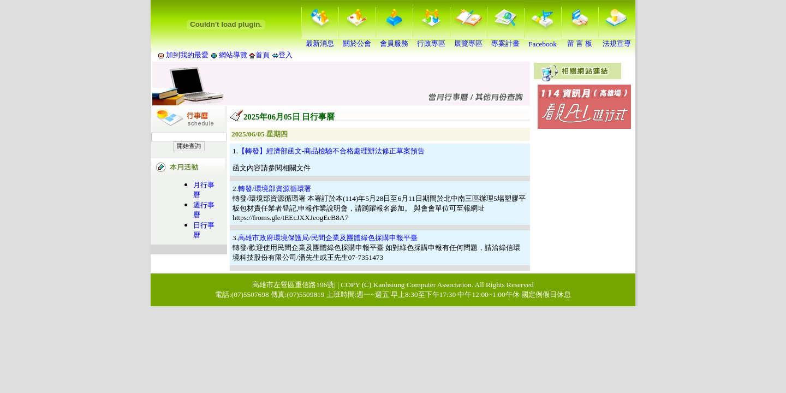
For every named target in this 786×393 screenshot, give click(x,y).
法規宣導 (616, 39)
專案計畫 (505, 39)
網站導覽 (233, 55)
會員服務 (394, 39)
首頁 (262, 55)
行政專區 (431, 39)
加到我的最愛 (187, 55)
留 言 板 (579, 39)
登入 (285, 55)
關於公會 (357, 39)
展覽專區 (468, 39)
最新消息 (319, 39)
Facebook (542, 40)
